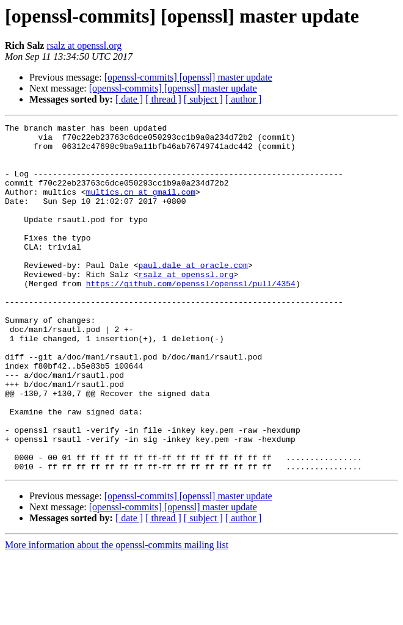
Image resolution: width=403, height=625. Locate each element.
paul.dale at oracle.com (192, 294)
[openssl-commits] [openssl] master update (188, 77)
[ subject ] (203, 99)
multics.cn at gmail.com (140, 206)
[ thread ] (163, 99)
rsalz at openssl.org (84, 45)
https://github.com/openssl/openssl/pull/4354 (191, 316)
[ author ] (243, 99)
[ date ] (129, 99)
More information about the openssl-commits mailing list (116, 614)
